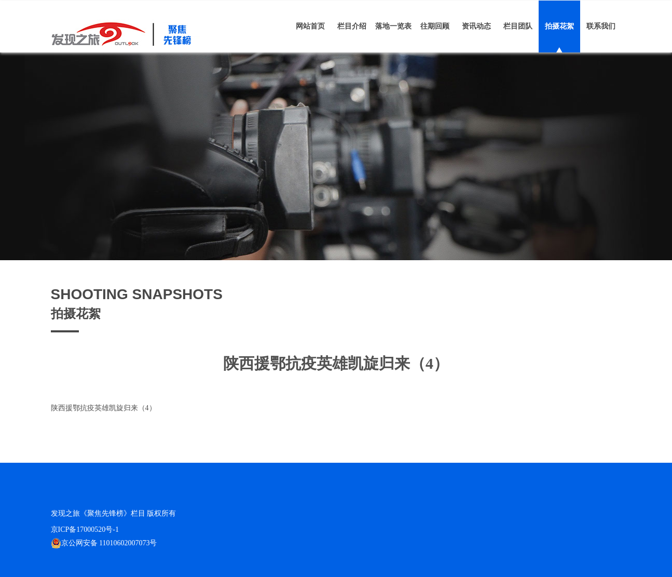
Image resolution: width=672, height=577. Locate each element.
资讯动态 (476, 26)
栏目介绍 (351, 26)
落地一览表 (393, 26)
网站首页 (310, 26)
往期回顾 (434, 26)
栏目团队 (517, 26)
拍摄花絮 (559, 26)
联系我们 (600, 26)
